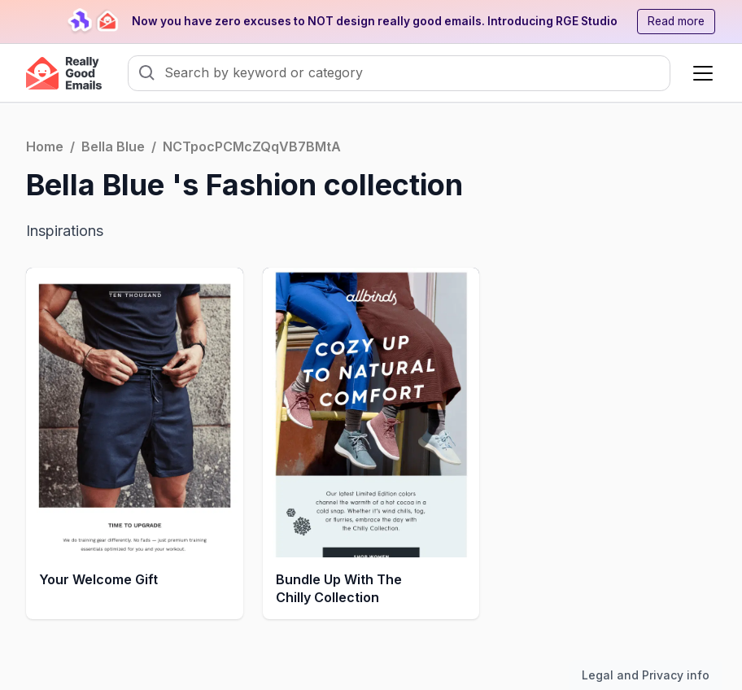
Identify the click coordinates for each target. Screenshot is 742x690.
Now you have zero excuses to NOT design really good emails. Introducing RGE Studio (375, 21)
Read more (676, 21)
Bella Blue (113, 146)
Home (44, 146)
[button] (699, 73)
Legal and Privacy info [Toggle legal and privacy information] (645, 675)
